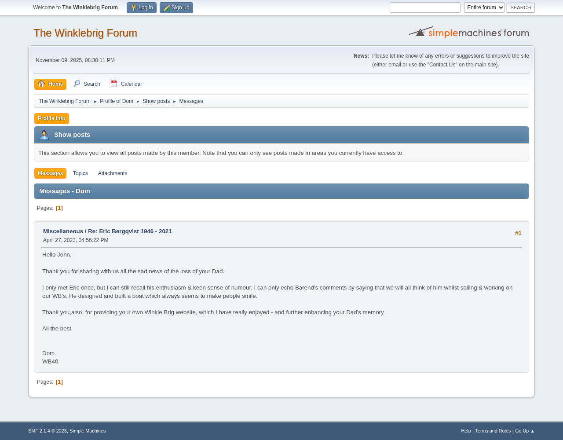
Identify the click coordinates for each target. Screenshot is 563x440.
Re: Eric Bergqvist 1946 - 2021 (130, 231)
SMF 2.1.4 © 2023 (47, 430)
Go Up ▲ (525, 430)
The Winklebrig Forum (85, 33)
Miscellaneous (63, 231)
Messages (50, 173)
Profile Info (52, 118)
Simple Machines (87, 430)
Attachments (113, 173)
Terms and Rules (493, 430)
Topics (80, 173)
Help (466, 430)
